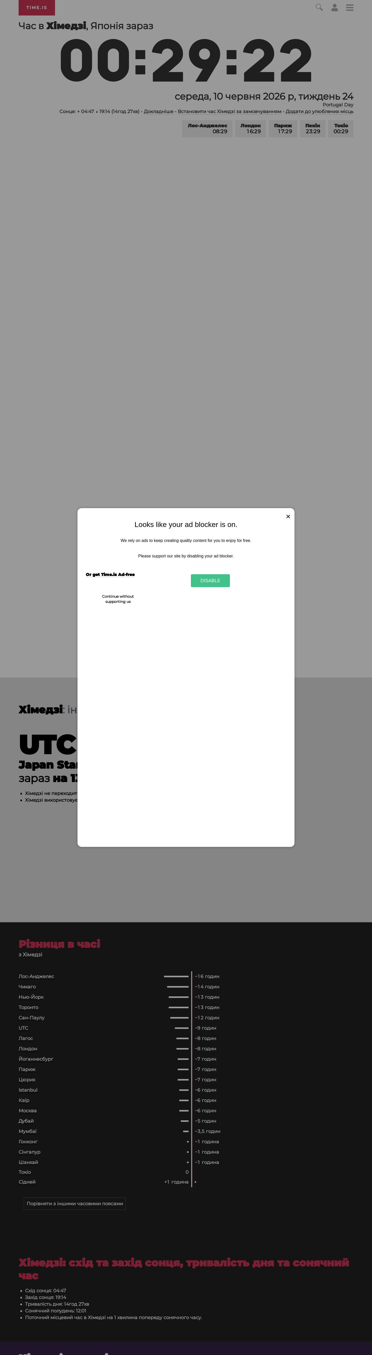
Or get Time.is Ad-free (110, 574)
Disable (210, 580)
